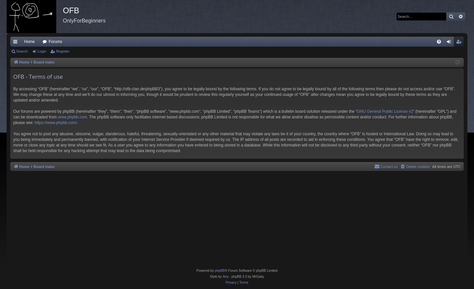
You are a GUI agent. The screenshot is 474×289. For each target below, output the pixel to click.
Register (63, 51)
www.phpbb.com (72, 117)
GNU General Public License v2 (385, 111)
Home (29, 41)
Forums (55, 41)
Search (22, 51)
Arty (226, 276)
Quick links (16, 43)
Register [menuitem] (460, 43)
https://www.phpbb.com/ (56, 122)
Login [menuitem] (450, 43)
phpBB (220, 270)
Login (41, 51)
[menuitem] (439, 42)
